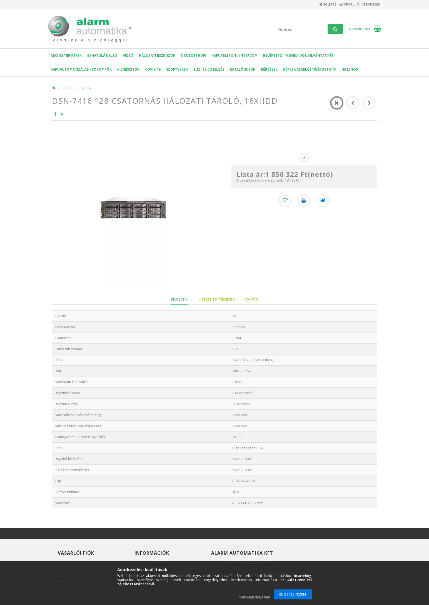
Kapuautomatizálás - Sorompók (81, 69)
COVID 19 (153, 69)
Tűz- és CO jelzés (208, 69)
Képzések (269, 69)
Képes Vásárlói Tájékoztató (309, 69)
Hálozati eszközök (157, 55)
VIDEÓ (128, 55)
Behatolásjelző (102, 55)
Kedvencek (368, 4)
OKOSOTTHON (193, 55)
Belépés (316, 4)
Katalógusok (242, 69)
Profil (341, 4)
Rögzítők (85, 88)
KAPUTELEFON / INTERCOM (234, 55)
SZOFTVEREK (177, 69)
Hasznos (349, 69)
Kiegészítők (128, 69)
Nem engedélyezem (254, 597)
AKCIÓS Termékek (66, 55)
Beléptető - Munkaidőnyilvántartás (298, 55)
